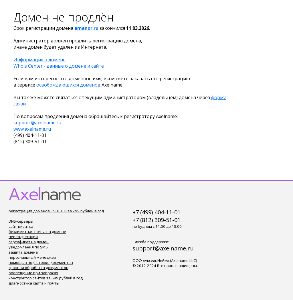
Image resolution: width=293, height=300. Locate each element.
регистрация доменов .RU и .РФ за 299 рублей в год (56, 210)
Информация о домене (39, 59)
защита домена (23, 252)
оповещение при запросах (33, 272)
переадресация (23, 236)
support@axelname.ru (37, 122)
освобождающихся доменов (68, 85)
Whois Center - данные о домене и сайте (58, 66)
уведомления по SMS (28, 247)
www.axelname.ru (32, 129)
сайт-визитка (21, 226)
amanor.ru (86, 28)
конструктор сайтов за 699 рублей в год (46, 278)
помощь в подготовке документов (41, 262)
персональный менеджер (32, 257)
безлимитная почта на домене (37, 231)
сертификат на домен (29, 241)
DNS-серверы (21, 221)
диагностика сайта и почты (34, 283)
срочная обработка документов (38, 267)
